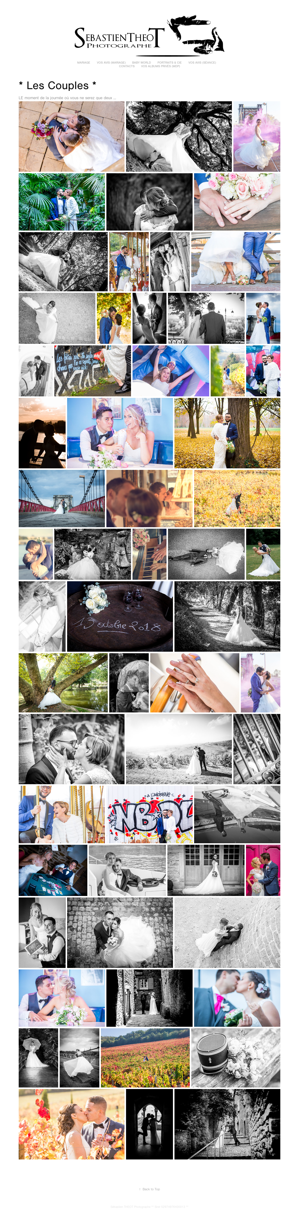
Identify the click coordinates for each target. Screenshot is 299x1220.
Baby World (141, 62)
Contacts (127, 66)
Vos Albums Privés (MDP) (160, 66)
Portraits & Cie (170, 62)
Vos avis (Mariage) (111, 62)
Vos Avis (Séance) (202, 62)
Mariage (83, 62)
